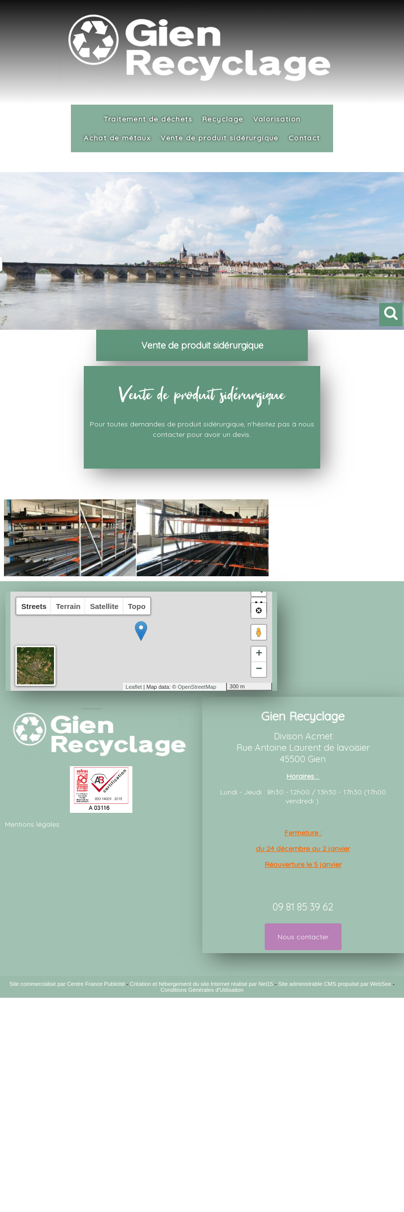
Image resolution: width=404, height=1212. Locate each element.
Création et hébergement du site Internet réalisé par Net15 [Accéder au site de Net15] (201, 984)
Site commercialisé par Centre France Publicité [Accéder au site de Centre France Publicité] (67, 984)
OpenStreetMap (196, 687)
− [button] (259, 669)
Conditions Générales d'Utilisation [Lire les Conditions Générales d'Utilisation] (202, 990)
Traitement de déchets (148, 119)
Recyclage (222, 119)
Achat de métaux (117, 137)
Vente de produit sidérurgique (220, 137)
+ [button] (259, 654)
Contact (304, 137)
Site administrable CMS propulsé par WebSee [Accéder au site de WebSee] (334, 984)
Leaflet (133, 687)
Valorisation (277, 119)
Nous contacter (303, 936)
